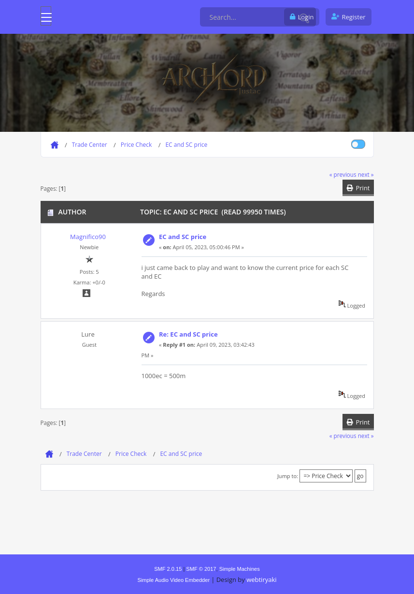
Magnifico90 (88, 236)
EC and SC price (182, 236)
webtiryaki (261, 579)
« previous (343, 174)
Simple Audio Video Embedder (173, 580)
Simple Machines (239, 569)
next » (366, 174)
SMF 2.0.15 (168, 569)
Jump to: (287, 476)
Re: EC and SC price (188, 334)
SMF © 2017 (201, 569)
